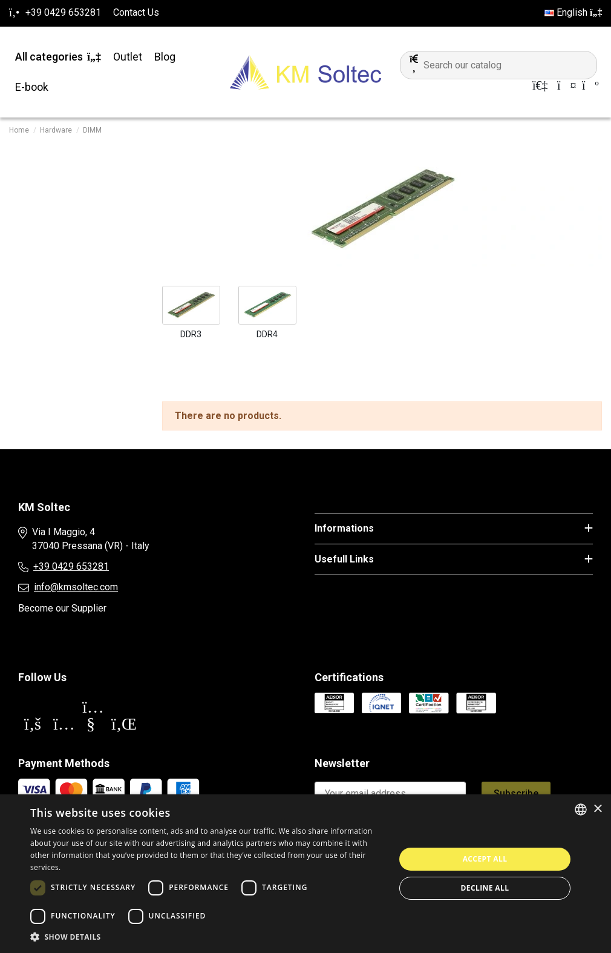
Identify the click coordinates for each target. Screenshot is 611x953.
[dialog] (305, 873)
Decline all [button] (485, 888)
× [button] (597, 809)
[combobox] (581, 809)
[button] (207, 937)
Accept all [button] (485, 859)
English (573, 12)
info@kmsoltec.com (76, 587)
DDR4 (267, 334)
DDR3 (190, 334)
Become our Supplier (62, 608)
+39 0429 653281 (71, 566)
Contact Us (136, 12)
